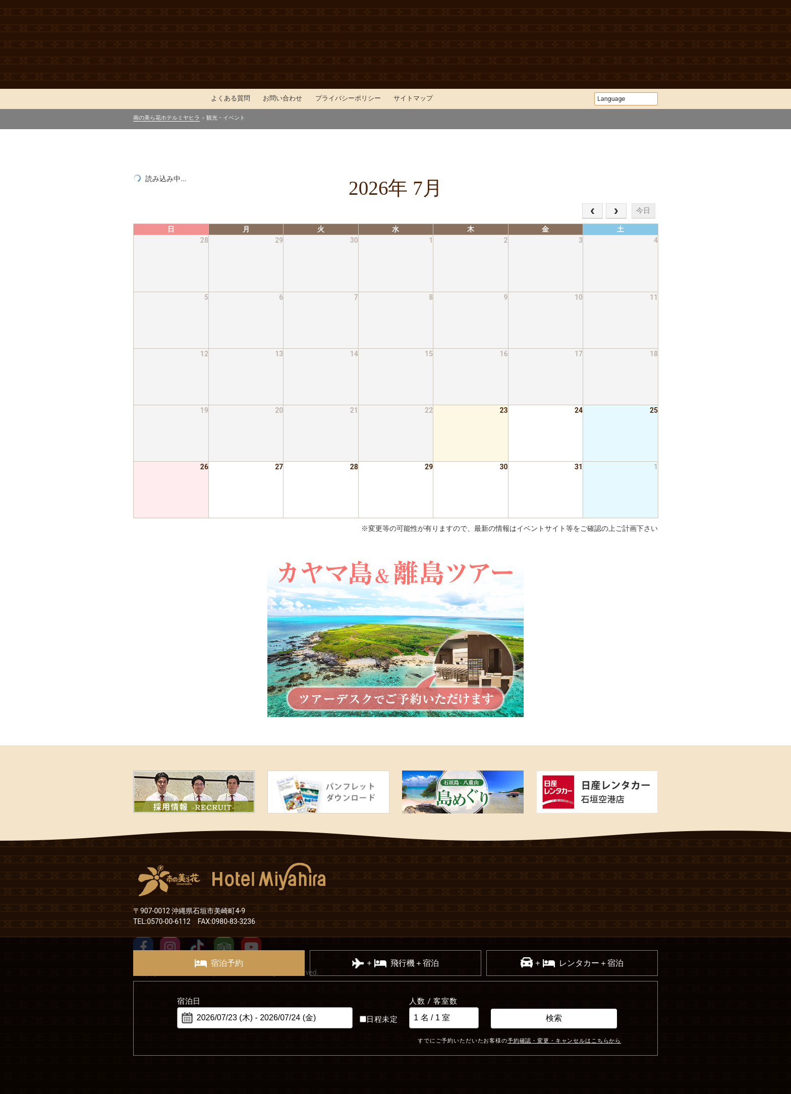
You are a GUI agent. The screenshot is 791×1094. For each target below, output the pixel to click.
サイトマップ (413, 98)
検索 (554, 1018)
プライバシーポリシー (348, 98)
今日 (643, 210)
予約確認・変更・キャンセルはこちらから (564, 1040)
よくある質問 (230, 98)
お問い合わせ (282, 98)
